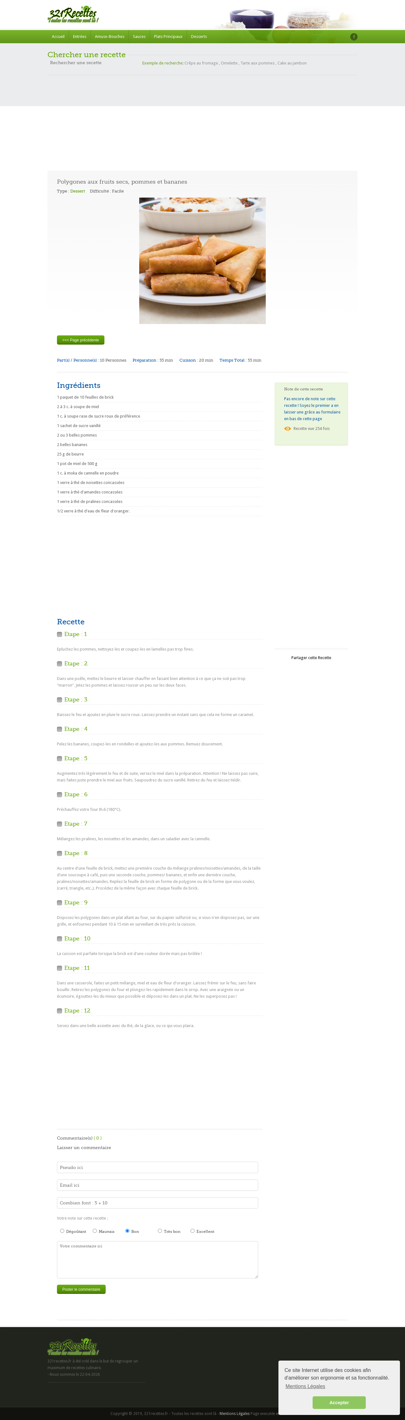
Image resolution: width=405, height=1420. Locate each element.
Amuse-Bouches (109, 36)
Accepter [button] (339, 1402)
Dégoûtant (73, 1231)
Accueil (58, 36)
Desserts (199, 36)
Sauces (139, 36)
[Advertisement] (202, 120)
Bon (132, 1231)
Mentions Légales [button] (305, 1386)
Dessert (77, 191)
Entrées (79, 36)
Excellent (202, 1231)
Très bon (169, 1231)
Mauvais (104, 1231)
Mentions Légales (235, 1413)
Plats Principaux (168, 36)
